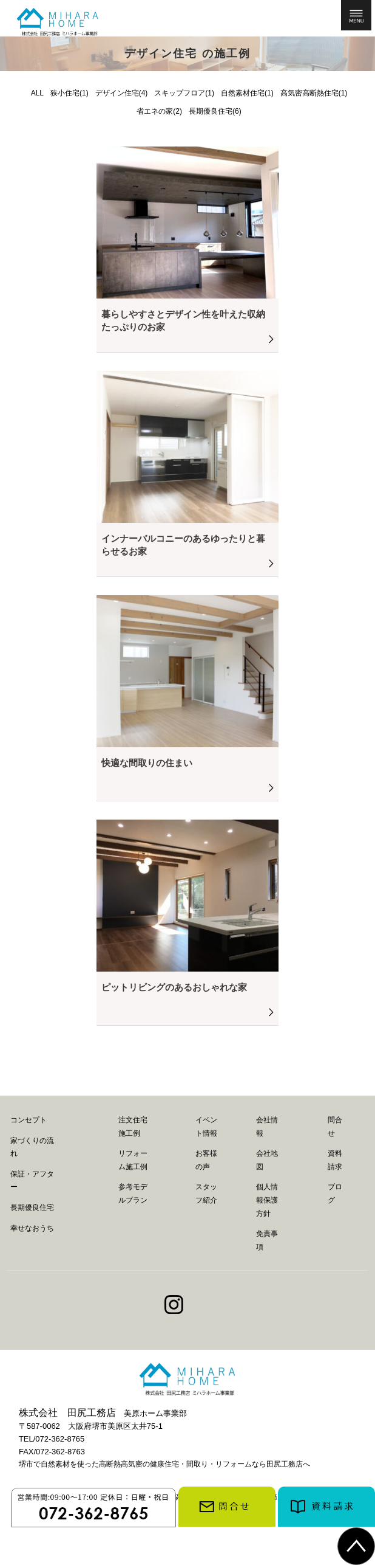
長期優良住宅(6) (215, 111)
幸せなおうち (32, 1228)
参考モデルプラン (132, 1193)
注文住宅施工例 (132, 1127)
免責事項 (267, 1240)
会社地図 (267, 1160)
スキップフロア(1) (184, 93)
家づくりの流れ (32, 1147)
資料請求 (335, 1160)
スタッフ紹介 (206, 1193)
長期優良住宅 (32, 1207)
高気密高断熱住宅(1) (314, 93)
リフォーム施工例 (132, 1160)
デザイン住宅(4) (121, 93)
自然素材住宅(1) (247, 93)
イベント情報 (206, 1127)
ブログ (335, 1193)
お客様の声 (206, 1160)
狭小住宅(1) (69, 93)
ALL (37, 93)
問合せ (335, 1127)
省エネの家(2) (159, 111)
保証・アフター (32, 1181)
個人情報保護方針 (267, 1200)
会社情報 (267, 1127)
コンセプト (28, 1120)
